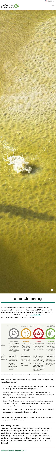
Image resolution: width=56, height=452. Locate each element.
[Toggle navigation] (53, 6)
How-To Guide (35, 315)
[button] (52, 290)
